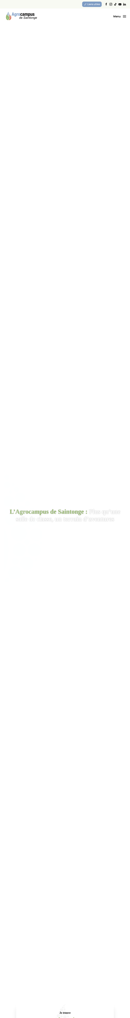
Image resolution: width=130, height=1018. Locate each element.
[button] (119, 16)
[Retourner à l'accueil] (21, 16)
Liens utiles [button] (92, 4)
